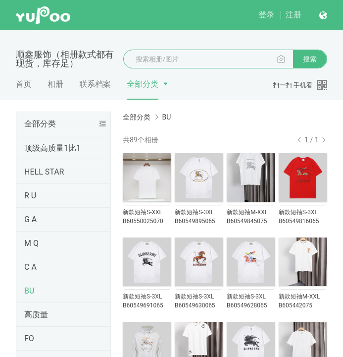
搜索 (310, 59)
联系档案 (95, 84)
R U (30, 195)
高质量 (36, 314)
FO (29, 338)
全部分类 (142, 84)
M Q (31, 243)
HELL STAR (44, 172)
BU (29, 291)
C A (30, 267)
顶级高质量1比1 (52, 148)
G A (30, 219)
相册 (55, 84)
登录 (266, 14)
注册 (293, 14)
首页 (24, 84)
